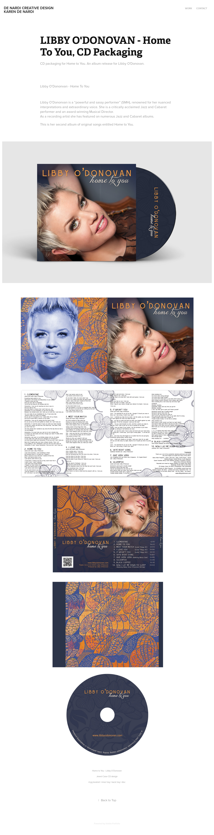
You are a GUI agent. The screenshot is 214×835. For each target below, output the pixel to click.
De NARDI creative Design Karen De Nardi (37, 9)
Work (188, 8)
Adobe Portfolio (112, 823)
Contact (201, 8)
